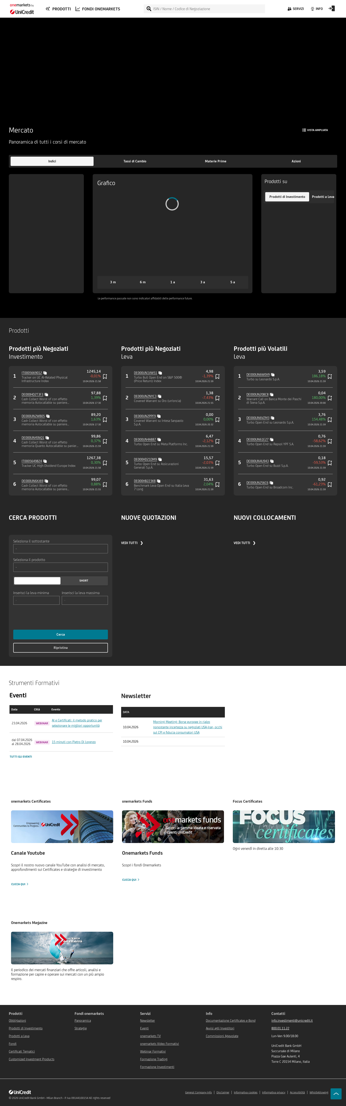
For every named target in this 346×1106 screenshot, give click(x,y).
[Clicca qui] (62, 848)
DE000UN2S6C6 (257, 482)
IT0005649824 (32, 461)
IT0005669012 (32, 373)
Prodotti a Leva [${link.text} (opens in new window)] (19, 1036)
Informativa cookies (246, 1092)
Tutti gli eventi (21, 756)
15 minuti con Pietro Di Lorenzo (74, 742)
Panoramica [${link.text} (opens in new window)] (83, 1020)
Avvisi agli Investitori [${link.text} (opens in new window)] (220, 1028)
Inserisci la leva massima (81, 592)
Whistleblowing (319, 1092)
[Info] (316, 10)
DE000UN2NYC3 (145, 396)
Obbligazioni (17, 1020)
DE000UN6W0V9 (258, 374)
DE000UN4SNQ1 (33, 437)
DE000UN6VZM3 (257, 418)
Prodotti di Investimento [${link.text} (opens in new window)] (26, 1028)
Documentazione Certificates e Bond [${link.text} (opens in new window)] (231, 1020)
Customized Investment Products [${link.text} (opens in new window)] (31, 1059)
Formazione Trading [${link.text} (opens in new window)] (153, 1059)
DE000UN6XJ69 (32, 481)
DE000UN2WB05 (33, 416)
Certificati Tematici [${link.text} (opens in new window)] (22, 1051)
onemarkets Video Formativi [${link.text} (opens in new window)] (159, 1044)
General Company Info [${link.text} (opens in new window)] (198, 1092)
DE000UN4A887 (145, 439)
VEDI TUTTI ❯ (132, 543)
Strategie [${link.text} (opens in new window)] (81, 1028)
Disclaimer (222, 1092)
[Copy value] (45, 372)
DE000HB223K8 (145, 481)
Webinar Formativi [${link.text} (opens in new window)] (153, 1051)
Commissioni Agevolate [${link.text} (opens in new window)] (222, 1036)
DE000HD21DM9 (145, 459)
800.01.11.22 (280, 1028)
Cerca (60, 634)
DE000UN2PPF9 (145, 416)
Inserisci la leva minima (31, 592)
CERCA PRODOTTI (33, 517)
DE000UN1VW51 (145, 373)
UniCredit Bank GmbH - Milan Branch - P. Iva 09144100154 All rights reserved (64, 1098)
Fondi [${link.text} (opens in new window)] (13, 1044)
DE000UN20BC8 (257, 394)
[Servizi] (295, 10)
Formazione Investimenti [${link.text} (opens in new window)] (157, 1067)
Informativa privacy (273, 1092)
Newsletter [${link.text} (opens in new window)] (147, 1020)
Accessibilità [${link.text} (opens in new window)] (297, 1092)
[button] (52, 161)
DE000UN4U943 (257, 461)
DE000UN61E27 (257, 439)
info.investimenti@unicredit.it (292, 1020)
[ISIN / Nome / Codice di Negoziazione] (209, 8)
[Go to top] (336, 1093)
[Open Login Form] (331, 10)
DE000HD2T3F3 (32, 394)
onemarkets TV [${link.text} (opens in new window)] (150, 1036)
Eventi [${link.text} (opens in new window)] (144, 1028)
